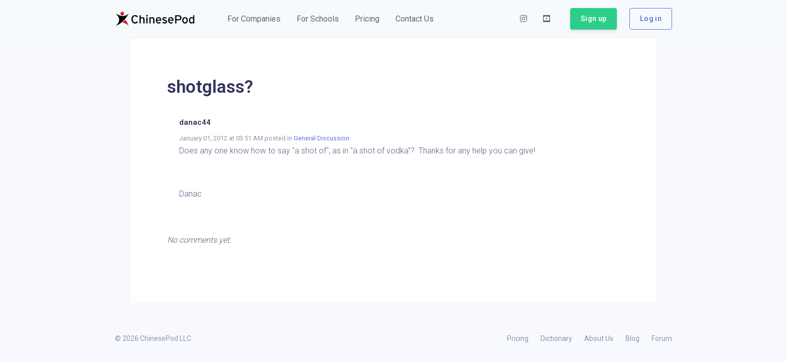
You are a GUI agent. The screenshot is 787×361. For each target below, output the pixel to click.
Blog (632, 338)
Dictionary (556, 338)
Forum (661, 338)
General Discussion (321, 138)
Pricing (518, 338)
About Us (598, 338)
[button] (254, 19)
